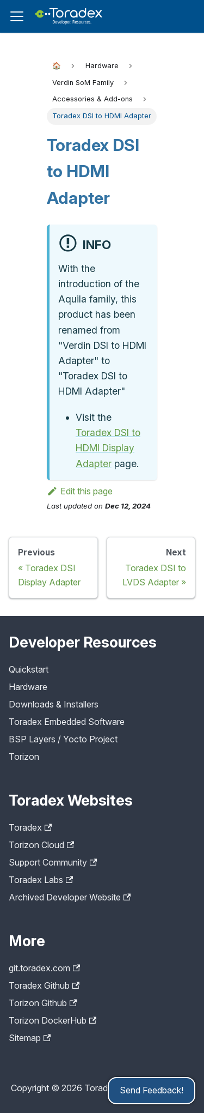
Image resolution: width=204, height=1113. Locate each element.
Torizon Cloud (41, 844)
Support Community (53, 862)
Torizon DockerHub (52, 1020)
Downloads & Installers (53, 704)
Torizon (24, 756)
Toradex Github (44, 985)
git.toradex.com (44, 968)
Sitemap (30, 1037)
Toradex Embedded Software (67, 721)
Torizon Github (43, 1002)
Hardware (28, 686)
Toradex (30, 827)
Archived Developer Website (70, 897)
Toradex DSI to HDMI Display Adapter (108, 448)
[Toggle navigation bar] (17, 16)
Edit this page (80, 491)
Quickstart (28, 669)
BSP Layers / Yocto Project (63, 739)
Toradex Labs (41, 879)
